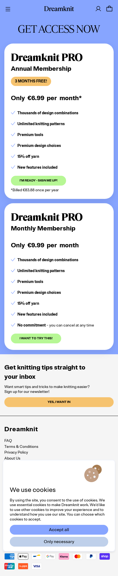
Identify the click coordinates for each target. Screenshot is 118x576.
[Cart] (109, 8)
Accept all (59, 529)
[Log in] (98, 8)
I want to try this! (36, 338)
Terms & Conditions (21, 446)
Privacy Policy (16, 452)
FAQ (8, 440)
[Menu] (7, 8)
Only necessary (59, 541)
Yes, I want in (59, 402)
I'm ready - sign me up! (38, 180)
